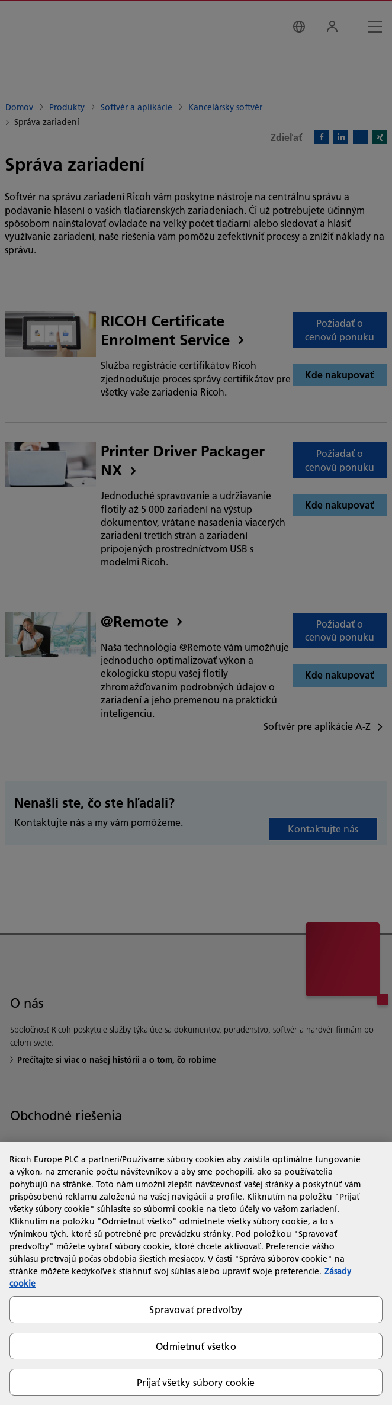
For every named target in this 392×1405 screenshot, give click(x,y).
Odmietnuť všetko (196, 1346)
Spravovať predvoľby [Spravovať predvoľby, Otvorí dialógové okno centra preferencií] (195, 1309)
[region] (196, 1273)
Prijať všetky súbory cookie (196, 1382)
